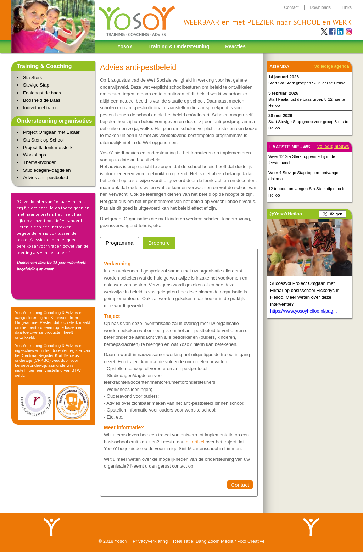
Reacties (235, 46)
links (347, 7)
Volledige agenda (331, 66)
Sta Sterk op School (43, 140)
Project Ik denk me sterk (47, 147)
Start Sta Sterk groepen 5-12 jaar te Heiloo (306, 83)
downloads (320, 7)
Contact (240, 485)
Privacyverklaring (150, 541)
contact (291, 7)
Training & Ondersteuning (179, 46)
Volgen (336, 214)
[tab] (119, 243)
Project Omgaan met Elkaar (51, 132)
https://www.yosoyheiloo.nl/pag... (303, 311)
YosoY (125, 46)
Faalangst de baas (42, 92)
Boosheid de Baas (42, 100)
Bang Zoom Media (214, 541)
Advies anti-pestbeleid (45, 177)
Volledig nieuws (333, 146)
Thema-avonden (40, 162)
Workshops (34, 155)
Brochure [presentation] (159, 243)
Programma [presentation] (119, 243)
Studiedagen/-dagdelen (47, 170)
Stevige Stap (36, 85)
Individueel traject (41, 107)
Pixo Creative (250, 541)
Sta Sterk (32, 77)
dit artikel (196, 442)
